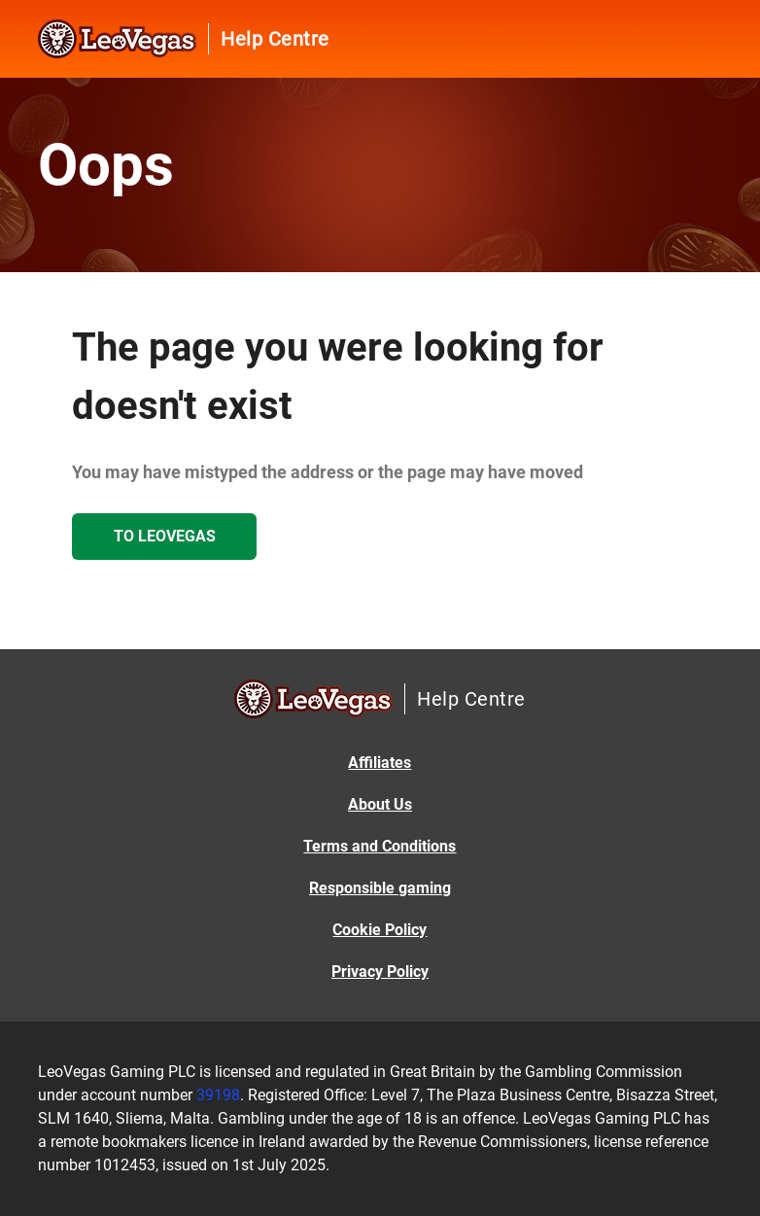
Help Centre (275, 39)
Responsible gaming (380, 888)
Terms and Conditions (379, 846)
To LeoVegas (165, 536)
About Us (380, 804)
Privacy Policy (380, 971)
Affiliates (379, 762)
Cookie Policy (379, 930)
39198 (218, 1095)
